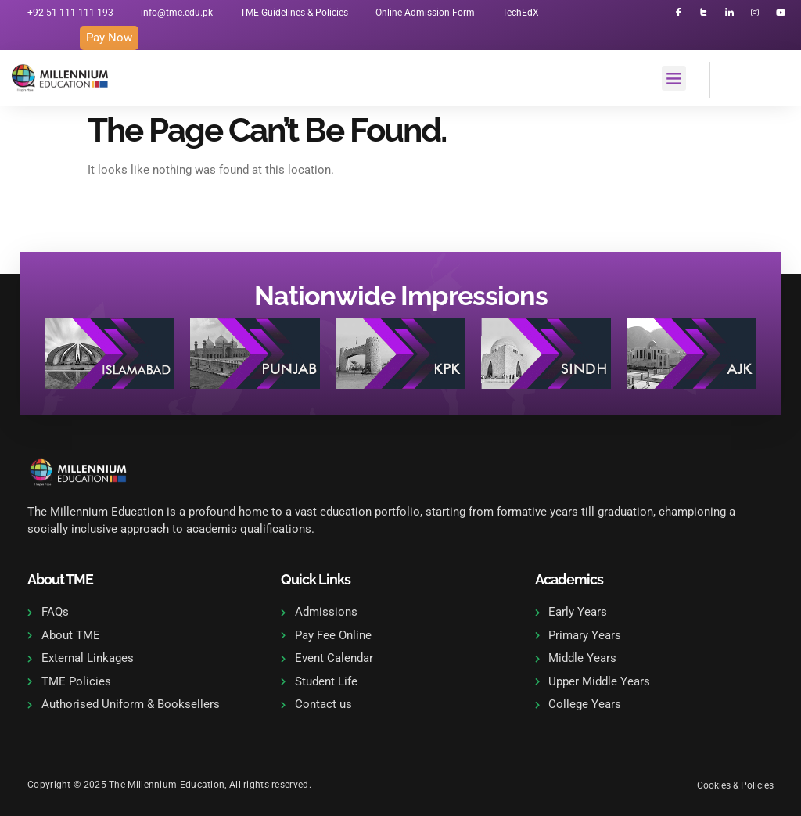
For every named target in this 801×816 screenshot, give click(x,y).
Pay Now (109, 38)
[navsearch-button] (729, 77)
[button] (674, 79)
